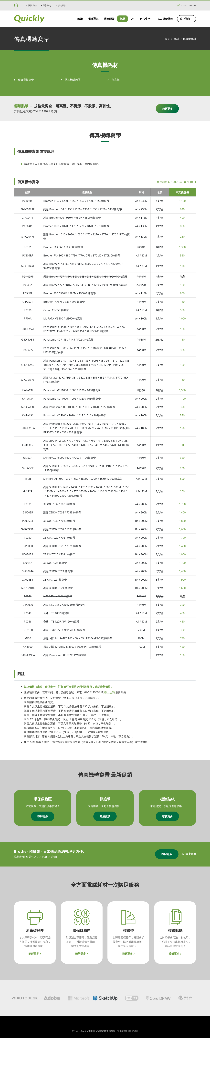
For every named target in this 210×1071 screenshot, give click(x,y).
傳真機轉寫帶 (26, 79)
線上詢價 (186, 19)
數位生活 (145, 19)
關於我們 (31, 5)
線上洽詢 (109, 692)
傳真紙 (115, 79)
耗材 (122, 19)
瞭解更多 (167, 108)
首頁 (167, 39)
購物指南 (165, 19)
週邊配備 (109, 19)
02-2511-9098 (187, 5)
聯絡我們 (61, 5)
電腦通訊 (93, 19)
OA (132, 19)
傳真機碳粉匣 (73, 79)
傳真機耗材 (189, 39)
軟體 (80, 19)
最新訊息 (46, 5)
